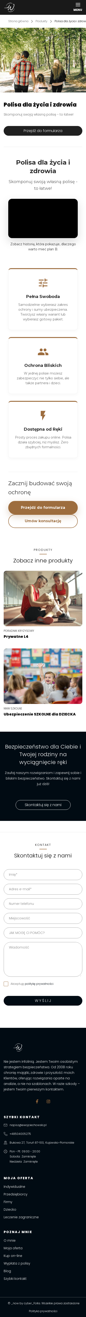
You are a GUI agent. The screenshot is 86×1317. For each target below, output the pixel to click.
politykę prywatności (39, 984)
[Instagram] (48, 1101)
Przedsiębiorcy (16, 1194)
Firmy (8, 1202)
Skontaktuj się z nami (43, 804)
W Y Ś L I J (43, 1000)
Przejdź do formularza (43, 507)
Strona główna (18, 21)
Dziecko (10, 1209)
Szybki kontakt (15, 1278)
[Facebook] (38, 1101)
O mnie (10, 1240)
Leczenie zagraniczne (21, 1217)
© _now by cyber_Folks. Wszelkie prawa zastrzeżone (43, 1303)
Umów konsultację (43, 521)
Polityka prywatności (43, 1311)
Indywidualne (14, 1186)
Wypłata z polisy (17, 1263)
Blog (7, 1271)
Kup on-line (13, 1255)
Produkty (41, 21)
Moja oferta (13, 1248)
